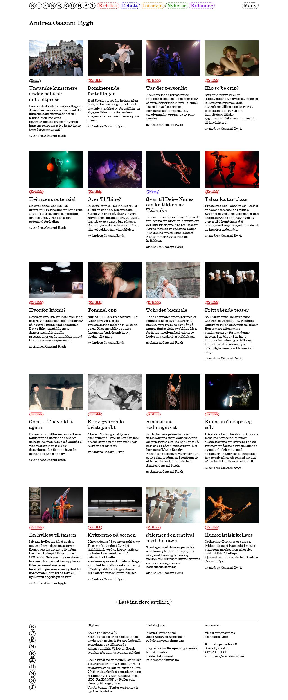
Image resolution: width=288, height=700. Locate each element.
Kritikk (108, 5)
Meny (250, 5)
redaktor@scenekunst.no (165, 640)
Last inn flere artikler (144, 601)
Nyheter (176, 5)
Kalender (202, 5)
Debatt (130, 5)
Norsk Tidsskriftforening (114, 662)
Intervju (153, 5)
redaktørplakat (128, 652)
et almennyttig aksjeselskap (109, 675)
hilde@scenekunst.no (162, 660)
